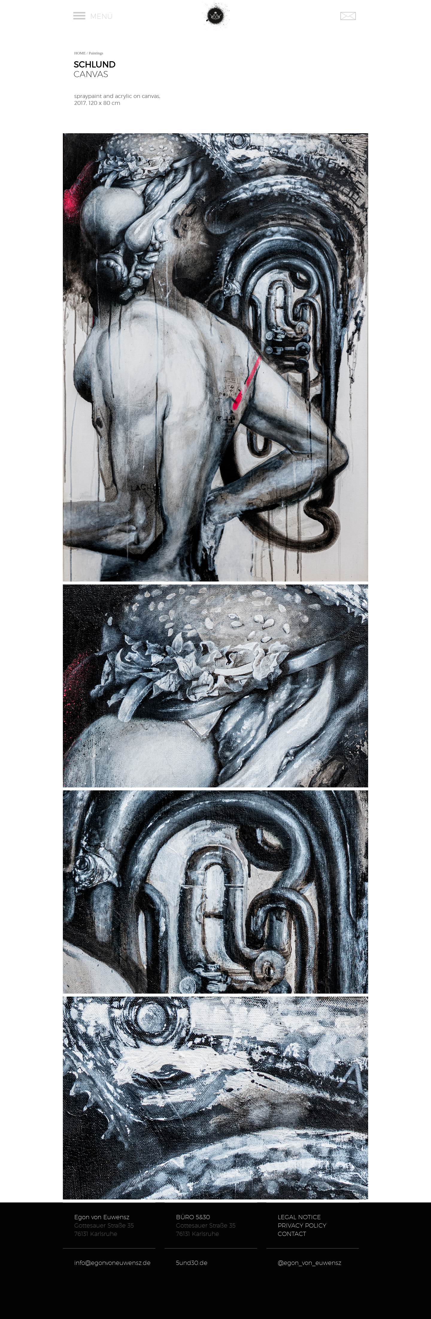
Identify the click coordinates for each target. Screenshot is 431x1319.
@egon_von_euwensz (309, 1262)
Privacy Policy (302, 1225)
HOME (80, 53)
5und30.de (191, 1262)
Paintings (96, 53)
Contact (292, 1233)
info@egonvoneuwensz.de (112, 1262)
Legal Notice (299, 1217)
